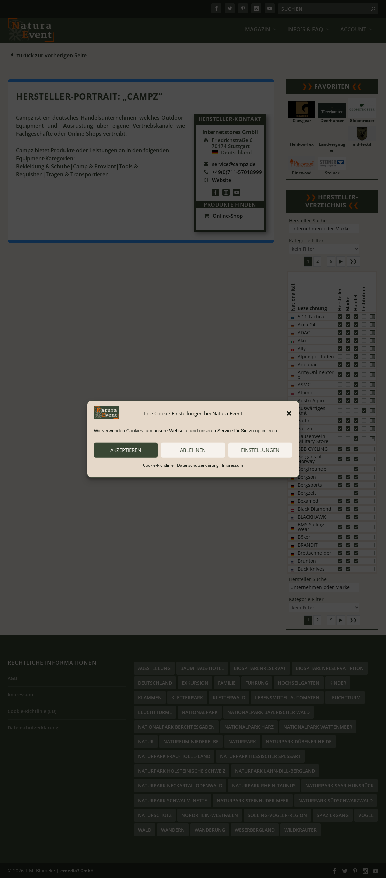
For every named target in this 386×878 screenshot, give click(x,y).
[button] (289, 413)
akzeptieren (125, 450)
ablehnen (193, 450)
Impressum (232, 465)
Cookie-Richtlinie (158, 465)
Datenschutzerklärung (198, 465)
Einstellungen (260, 450)
